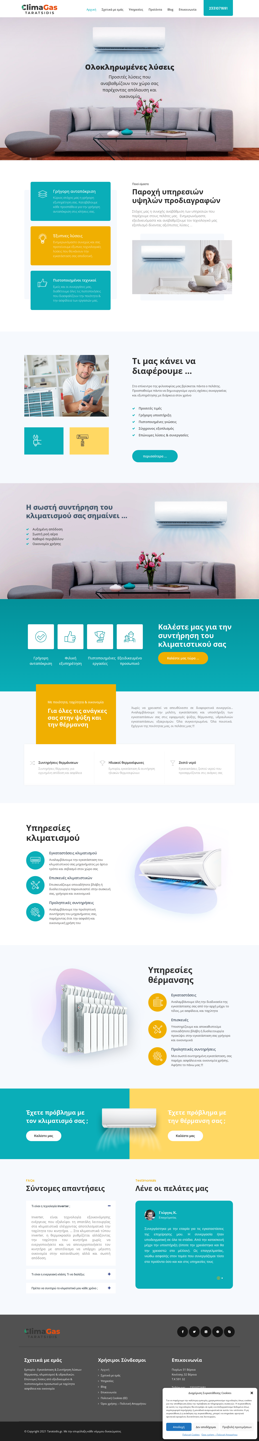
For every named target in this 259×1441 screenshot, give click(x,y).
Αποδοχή (179, 1427)
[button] (252, 1393)
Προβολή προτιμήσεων (237, 1427)
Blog (170, 10)
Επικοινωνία (187, 10)
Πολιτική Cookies (191, 1434)
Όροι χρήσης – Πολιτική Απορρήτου (219, 1434)
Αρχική (91, 10)
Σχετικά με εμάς (112, 10)
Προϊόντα (155, 10)
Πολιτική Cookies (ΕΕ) (114, 1398)
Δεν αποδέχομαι (206, 1427)
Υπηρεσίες (136, 10)
